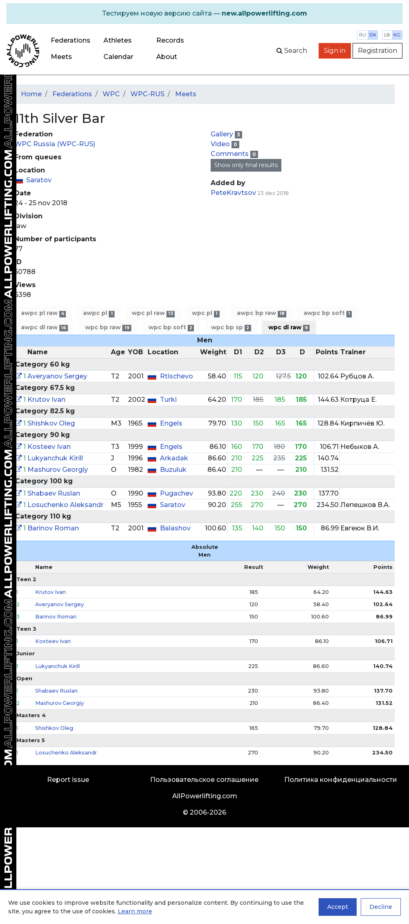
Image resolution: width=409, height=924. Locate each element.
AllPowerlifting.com (204, 796)
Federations (70, 40)
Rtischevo (176, 376)
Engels (171, 423)
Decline (380, 906)
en (372, 35)
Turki (168, 399)
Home (31, 94)
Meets (61, 57)
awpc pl (98, 313)
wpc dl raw (289, 327)
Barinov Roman (53, 528)
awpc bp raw (261, 313)
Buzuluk (173, 469)
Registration (377, 50)
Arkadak (174, 458)
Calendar (118, 57)
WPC (111, 94)
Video (221, 144)
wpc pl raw (153, 313)
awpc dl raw (44, 327)
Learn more (135, 911)
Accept (337, 906)
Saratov (39, 180)
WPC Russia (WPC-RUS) (54, 144)
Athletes (117, 40)
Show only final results (246, 165)
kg (396, 35)
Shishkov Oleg (51, 423)
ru (362, 35)
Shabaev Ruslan (53, 493)
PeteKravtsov (233, 193)
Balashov (175, 528)
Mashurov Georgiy (57, 469)
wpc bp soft (171, 327)
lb (387, 35)
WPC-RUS (147, 94)
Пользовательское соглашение (204, 780)
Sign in (335, 50)
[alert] (204, 13)
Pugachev (176, 493)
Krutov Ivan (46, 399)
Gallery (223, 134)
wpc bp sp (231, 327)
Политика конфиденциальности (340, 780)
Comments (230, 154)
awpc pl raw (43, 313)
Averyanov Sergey (57, 376)
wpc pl (205, 313)
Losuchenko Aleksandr (65, 505)
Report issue (68, 780)
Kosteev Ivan (49, 447)
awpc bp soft (327, 313)
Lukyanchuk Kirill (55, 458)
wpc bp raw (108, 327)
